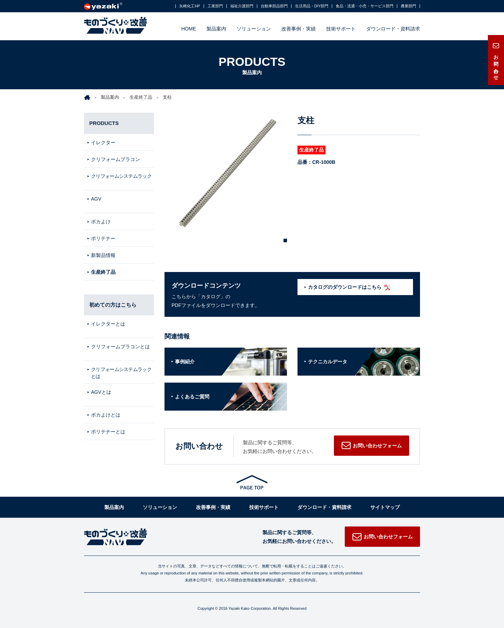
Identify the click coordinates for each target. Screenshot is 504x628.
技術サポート (341, 29)
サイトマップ (385, 507)
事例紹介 (185, 361)
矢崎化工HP (189, 6)
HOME (188, 29)
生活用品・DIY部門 (311, 6)
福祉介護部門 (241, 6)
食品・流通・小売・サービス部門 (364, 6)
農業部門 (408, 6)
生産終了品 (141, 97)
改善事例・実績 (298, 29)
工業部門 (215, 6)
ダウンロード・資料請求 (393, 29)
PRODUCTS (104, 123)
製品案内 (216, 29)
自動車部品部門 (274, 6)
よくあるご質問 (192, 396)
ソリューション (254, 29)
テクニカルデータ (327, 361)
